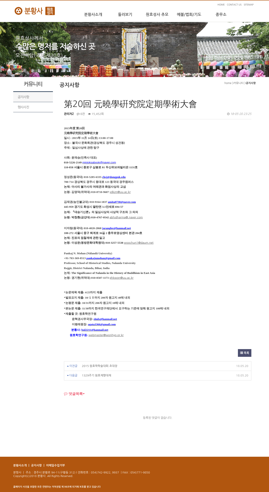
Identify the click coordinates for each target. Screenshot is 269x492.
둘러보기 (125, 15)
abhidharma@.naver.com (126, 217)
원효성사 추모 (157, 15)
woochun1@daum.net (138, 242)
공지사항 (23, 97)
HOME (221, 5)
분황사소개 (93, 15)
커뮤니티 (239, 83)
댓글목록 (73, 394)
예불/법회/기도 (189, 15)
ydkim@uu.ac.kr (120, 192)
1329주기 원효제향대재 (96, 375)
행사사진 (23, 107)
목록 (244, 353)
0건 (81, 113)
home (228, 83)
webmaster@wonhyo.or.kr (106, 335)
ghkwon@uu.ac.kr (121, 277)
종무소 (221, 15)
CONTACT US (234, 5)
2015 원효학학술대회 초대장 (99, 366)
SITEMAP (249, 5)
